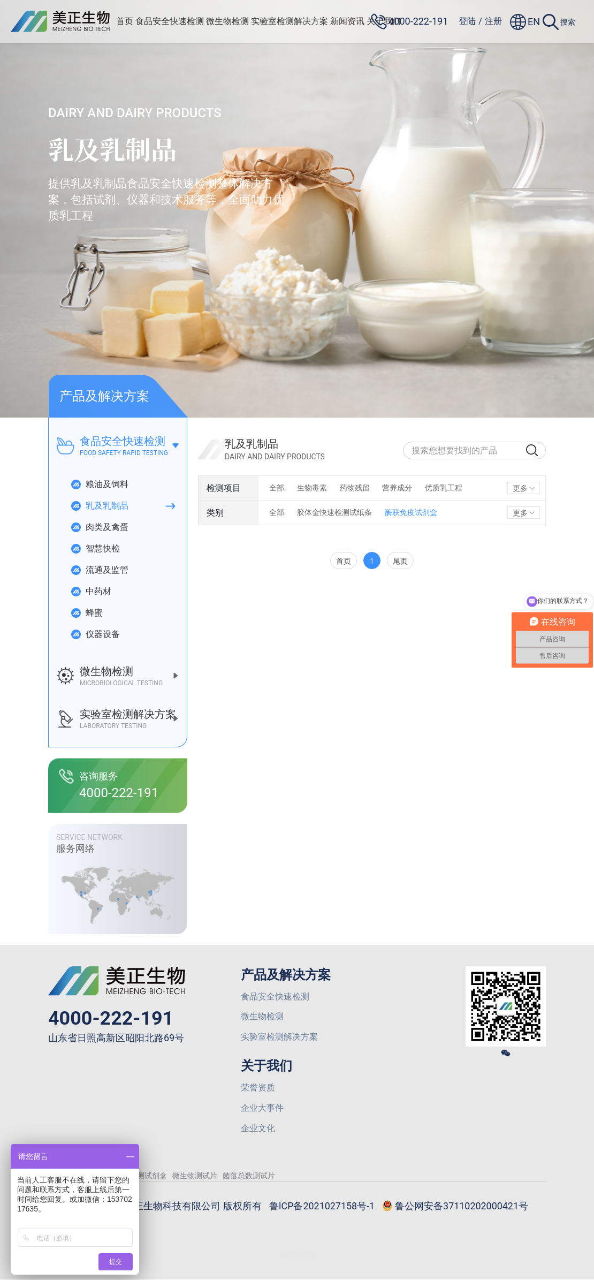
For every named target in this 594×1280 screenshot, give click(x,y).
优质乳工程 (444, 487)
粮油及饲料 (99, 484)
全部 (276, 487)
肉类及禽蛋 (99, 527)
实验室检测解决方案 (290, 21)
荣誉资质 (258, 1088)
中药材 (90, 591)
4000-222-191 (111, 1018)
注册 (493, 21)
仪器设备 (95, 634)
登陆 (467, 21)
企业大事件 (262, 1108)
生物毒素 (312, 487)
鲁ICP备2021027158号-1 (322, 1206)
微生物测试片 (194, 1176)
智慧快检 (95, 549)
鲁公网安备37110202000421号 (455, 1207)
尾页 (400, 561)
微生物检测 (228, 21)
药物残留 (355, 487)
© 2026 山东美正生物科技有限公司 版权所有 (166, 1206)
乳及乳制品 (99, 506)
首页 (125, 21)
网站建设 (299, 1255)
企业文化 (258, 1129)
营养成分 (398, 487)
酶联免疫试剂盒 (411, 512)
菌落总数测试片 (249, 1176)
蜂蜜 (86, 613)
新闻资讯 (348, 21)
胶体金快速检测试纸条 (334, 512)
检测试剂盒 (148, 1176)
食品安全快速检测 (170, 21)
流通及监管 (99, 570)
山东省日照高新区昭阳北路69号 (116, 1038)
